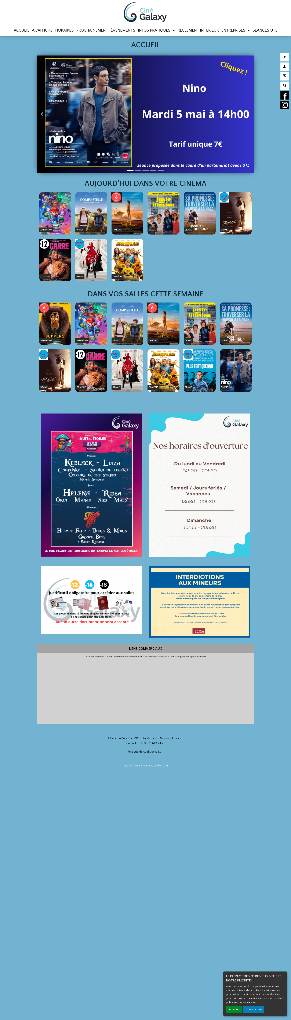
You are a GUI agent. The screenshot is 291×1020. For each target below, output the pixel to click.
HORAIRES (64, 30)
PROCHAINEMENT (92, 30)
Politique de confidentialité (144, 752)
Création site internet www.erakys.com (145, 765)
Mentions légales (170, 738)
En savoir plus (253, 1009)
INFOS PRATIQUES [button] (154, 30)
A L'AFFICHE (42, 30)
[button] (42, 114)
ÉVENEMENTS (123, 30)
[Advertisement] (145, 690)
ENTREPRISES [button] (233, 30)
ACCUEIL (21, 30)
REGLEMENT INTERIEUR (198, 30)
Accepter (234, 1009)
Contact (131, 743)
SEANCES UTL (264, 30)
